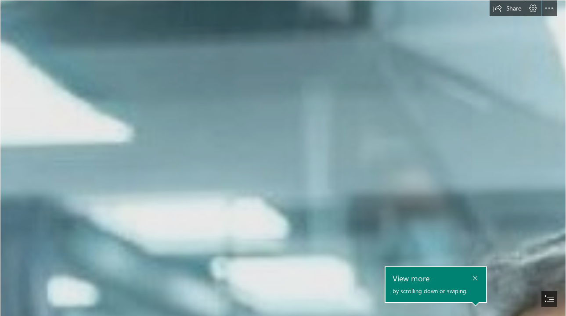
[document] (283, 158)
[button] (507, 8)
